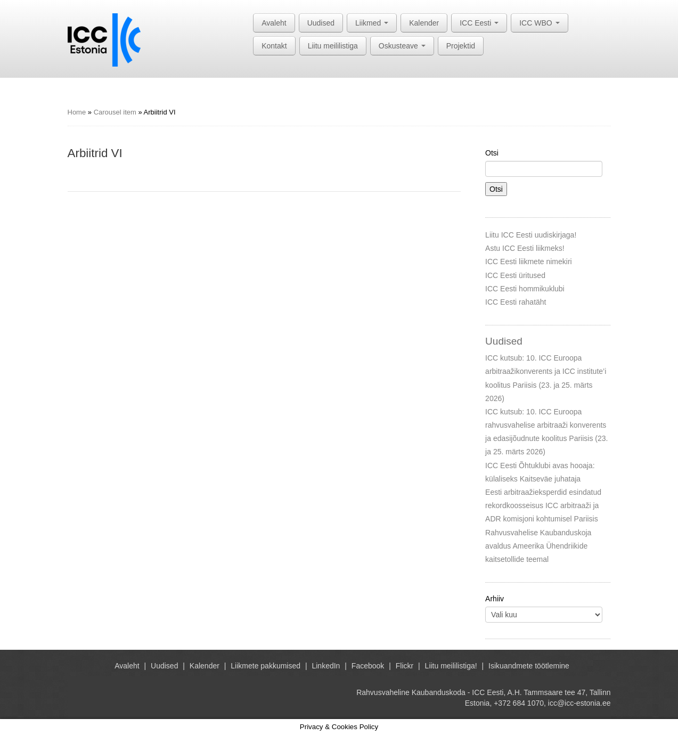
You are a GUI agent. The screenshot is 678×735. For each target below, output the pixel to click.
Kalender (424, 23)
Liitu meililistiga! (451, 666)
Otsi (492, 153)
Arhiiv (494, 598)
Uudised (320, 23)
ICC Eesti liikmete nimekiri (528, 261)
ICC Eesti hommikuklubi (525, 288)
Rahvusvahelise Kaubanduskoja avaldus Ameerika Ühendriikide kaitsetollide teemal (538, 546)
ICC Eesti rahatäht (515, 302)
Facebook (368, 666)
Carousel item (115, 112)
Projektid (460, 46)
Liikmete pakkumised (265, 666)
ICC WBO (539, 23)
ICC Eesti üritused (515, 275)
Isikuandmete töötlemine (528, 666)
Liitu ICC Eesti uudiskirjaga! (530, 235)
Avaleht (274, 23)
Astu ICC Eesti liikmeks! (525, 248)
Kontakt (274, 46)
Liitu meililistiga (333, 46)
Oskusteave (402, 46)
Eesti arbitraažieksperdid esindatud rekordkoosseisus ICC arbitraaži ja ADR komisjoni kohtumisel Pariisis (543, 505)
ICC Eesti (479, 23)
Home (77, 112)
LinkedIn (326, 666)
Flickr (404, 666)
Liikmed (371, 23)
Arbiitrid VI (95, 153)
